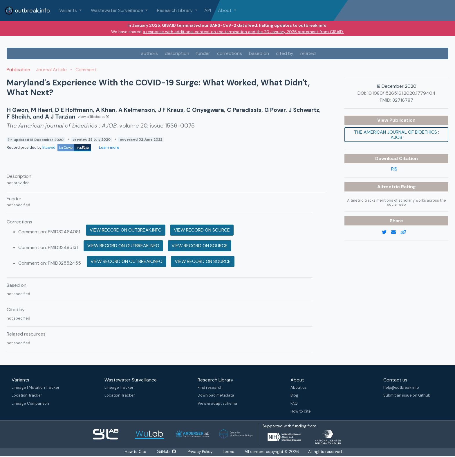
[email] (395, 232)
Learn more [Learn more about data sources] (108, 147)
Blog (294, 395)
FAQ (294, 403)
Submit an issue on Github (406, 395)
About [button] (225, 10)
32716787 (402, 100)
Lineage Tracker (118, 387)
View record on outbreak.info (126, 230)
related (308, 53)
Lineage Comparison (30, 403)
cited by (284, 53)
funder (203, 53)
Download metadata (216, 395)
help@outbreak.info (401, 387)
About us (298, 387)
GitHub (166, 451)
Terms (228, 451)
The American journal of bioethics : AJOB (396, 134)
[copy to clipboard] (405, 232)
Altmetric (389, 187)
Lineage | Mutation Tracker (35, 387)
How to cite (300, 411)
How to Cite (135, 451)
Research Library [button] (175, 10)
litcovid (66, 147)
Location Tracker (27, 395)
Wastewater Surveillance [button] (117, 10)
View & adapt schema (217, 403)
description (177, 53)
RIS (394, 169)
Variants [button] (68, 10)
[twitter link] (386, 232)
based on (259, 53)
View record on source (202, 230)
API (207, 10)
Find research (210, 387)
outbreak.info (27, 10)
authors (149, 53)
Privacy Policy (200, 451)
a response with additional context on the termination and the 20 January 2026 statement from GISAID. (243, 31)
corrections (229, 53)
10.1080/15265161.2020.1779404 (401, 93)
